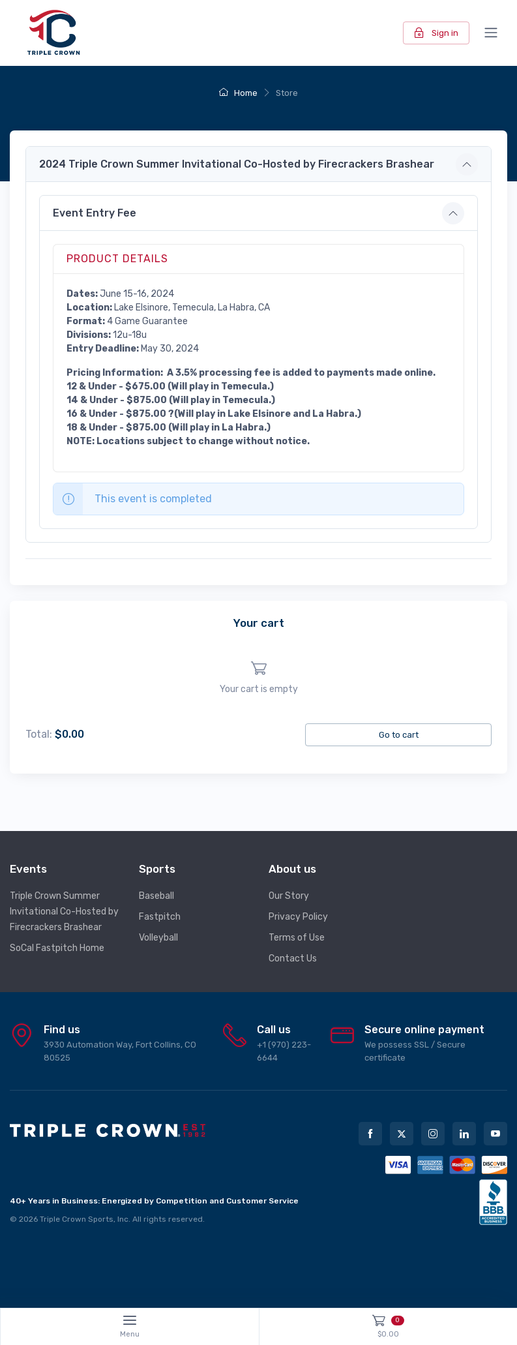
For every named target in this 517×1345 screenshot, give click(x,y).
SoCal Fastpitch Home (57, 948)
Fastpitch (160, 916)
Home (238, 93)
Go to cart (399, 735)
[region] (258, 678)
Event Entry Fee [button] (94, 213)
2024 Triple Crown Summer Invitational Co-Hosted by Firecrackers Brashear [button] (236, 164)
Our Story (289, 895)
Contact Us (293, 958)
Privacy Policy (298, 916)
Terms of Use (297, 937)
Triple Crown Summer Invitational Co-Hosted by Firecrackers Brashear (64, 911)
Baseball (156, 895)
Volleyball (158, 937)
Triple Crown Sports (76, 1219)
